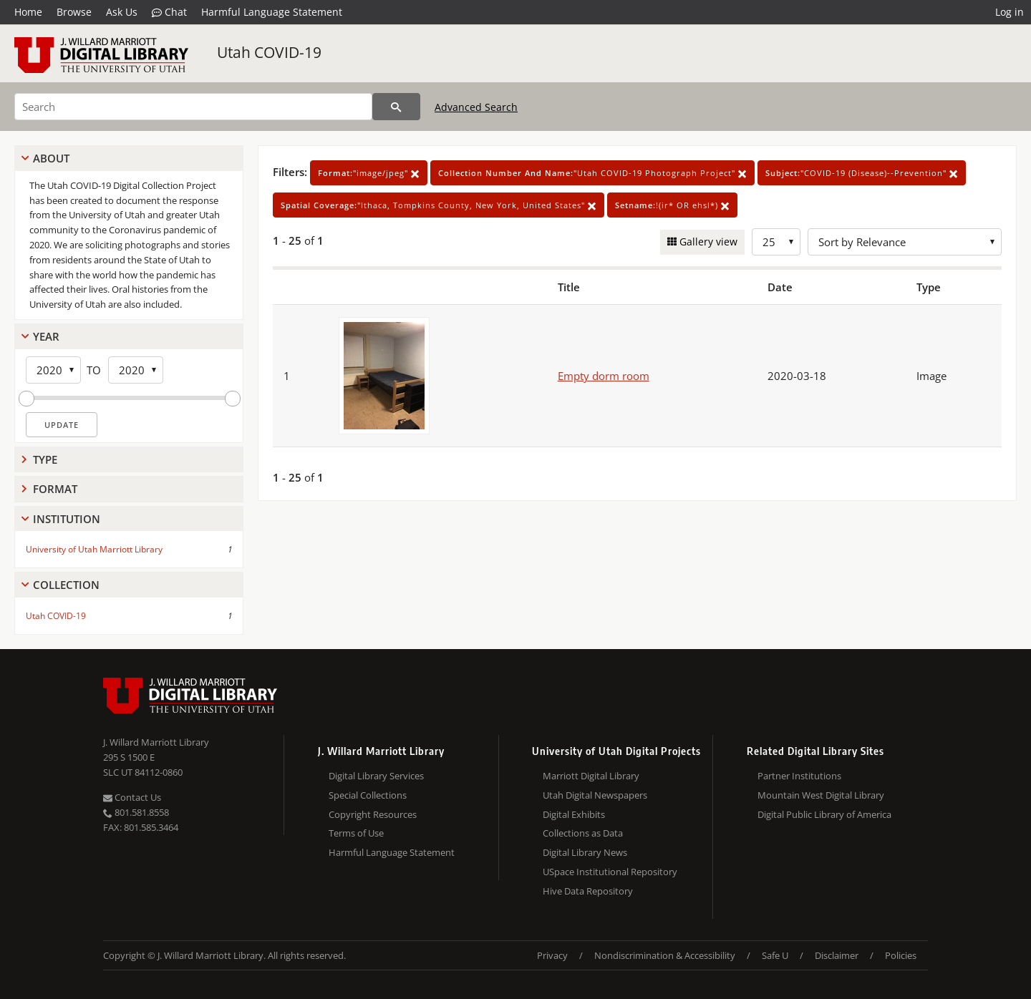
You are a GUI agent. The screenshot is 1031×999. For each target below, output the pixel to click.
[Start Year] (53, 370)
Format (55, 489)
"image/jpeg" (369, 172)
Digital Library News (585, 852)
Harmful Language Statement (271, 12)
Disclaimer (836, 955)
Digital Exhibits (574, 814)
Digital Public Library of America (824, 814)
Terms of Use (356, 833)
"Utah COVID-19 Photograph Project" (592, 172)
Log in (1009, 12)
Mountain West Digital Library (820, 795)
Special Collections (368, 795)
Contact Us (132, 797)
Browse (74, 12)
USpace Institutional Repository (610, 871)
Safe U (775, 955)
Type (45, 459)
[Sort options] (905, 241)
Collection (66, 585)
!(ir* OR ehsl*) (672, 205)
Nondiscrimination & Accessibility (664, 955)
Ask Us (121, 12)
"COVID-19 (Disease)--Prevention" (861, 172)
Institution (66, 519)
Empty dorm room (603, 376)
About (51, 158)
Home (28, 12)
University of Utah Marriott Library (94, 549)
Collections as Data (583, 833)
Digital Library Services (376, 775)
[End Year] (135, 370)
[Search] (193, 106)
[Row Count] (776, 241)
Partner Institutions (799, 775)
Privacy (552, 955)
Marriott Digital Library (591, 775)
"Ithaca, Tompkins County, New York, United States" (438, 205)
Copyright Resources (373, 814)
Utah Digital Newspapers (595, 795)
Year (46, 336)
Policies (900, 955)
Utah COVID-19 (269, 52)
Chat (169, 12)
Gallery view (707, 241)
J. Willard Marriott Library (156, 742)
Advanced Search (476, 107)
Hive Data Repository (588, 891)
